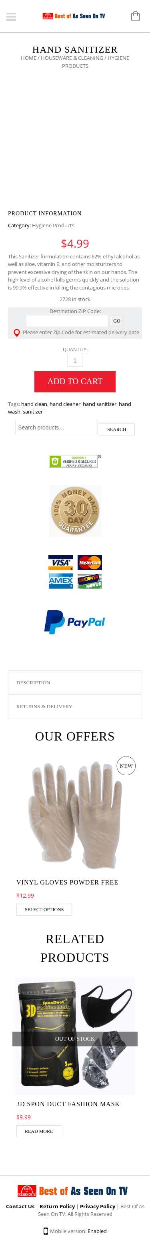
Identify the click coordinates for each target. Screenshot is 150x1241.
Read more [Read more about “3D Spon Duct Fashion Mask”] (39, 1131)
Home (28, 57)
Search (116, 429)
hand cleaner (65, 404)
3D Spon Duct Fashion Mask (68, 1104)
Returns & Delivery (44, 706)
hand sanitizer (99, 404)
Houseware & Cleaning (72, 57)
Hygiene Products (53, 225)
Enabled (97, 1231)
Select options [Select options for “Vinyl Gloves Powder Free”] (44, 909)
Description (33, 683)
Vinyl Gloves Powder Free (67, 882)
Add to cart (75, 381)
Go (116, 321)
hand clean (34, 404)
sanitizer (33, 411)
